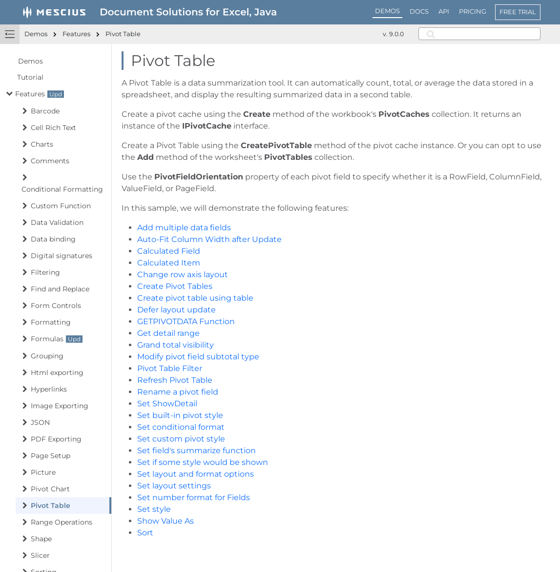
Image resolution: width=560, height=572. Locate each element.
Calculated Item (168, 262)
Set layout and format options (195, 474)
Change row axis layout (182, 274)
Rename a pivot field (177, 391)
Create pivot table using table (195, 298)
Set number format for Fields (193, 497)
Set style (154, 509)
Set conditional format (181, 427)
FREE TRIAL (517, 12)
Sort (145, 532)
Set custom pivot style (181, 438)
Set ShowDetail (167, 403)
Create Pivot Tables (174, 286)
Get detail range (168, 333)
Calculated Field (168, 251)
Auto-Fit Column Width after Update (209, 239)
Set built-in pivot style (180, 415)
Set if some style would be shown (202, 462)
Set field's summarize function (196, 450)
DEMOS (387, 11)
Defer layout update (176, 309)
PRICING (472, 11)
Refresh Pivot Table (174, 380)
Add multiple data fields (184, 227)
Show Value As (165, 521)
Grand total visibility (175, 345)
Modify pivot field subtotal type (198, 356)
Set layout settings (174, 485)
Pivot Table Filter (169, 368)
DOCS (419, 11)
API (443, 11)
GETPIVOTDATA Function (186, 321)
